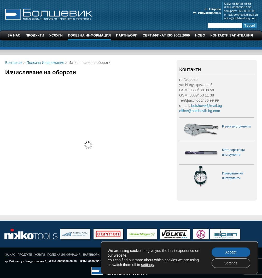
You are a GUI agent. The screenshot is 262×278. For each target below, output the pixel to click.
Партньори (126, 35)
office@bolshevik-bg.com (240, 18)
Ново (200, 35)
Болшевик (49, 14)
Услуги (56, 35)
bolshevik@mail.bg (246, 14)
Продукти (35, 35)
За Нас (14, 35)
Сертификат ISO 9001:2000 (166, 35)
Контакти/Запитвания (231, 35)
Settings (230, 263)
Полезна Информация (89, 35)
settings (147, 265)
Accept (230, 252)
